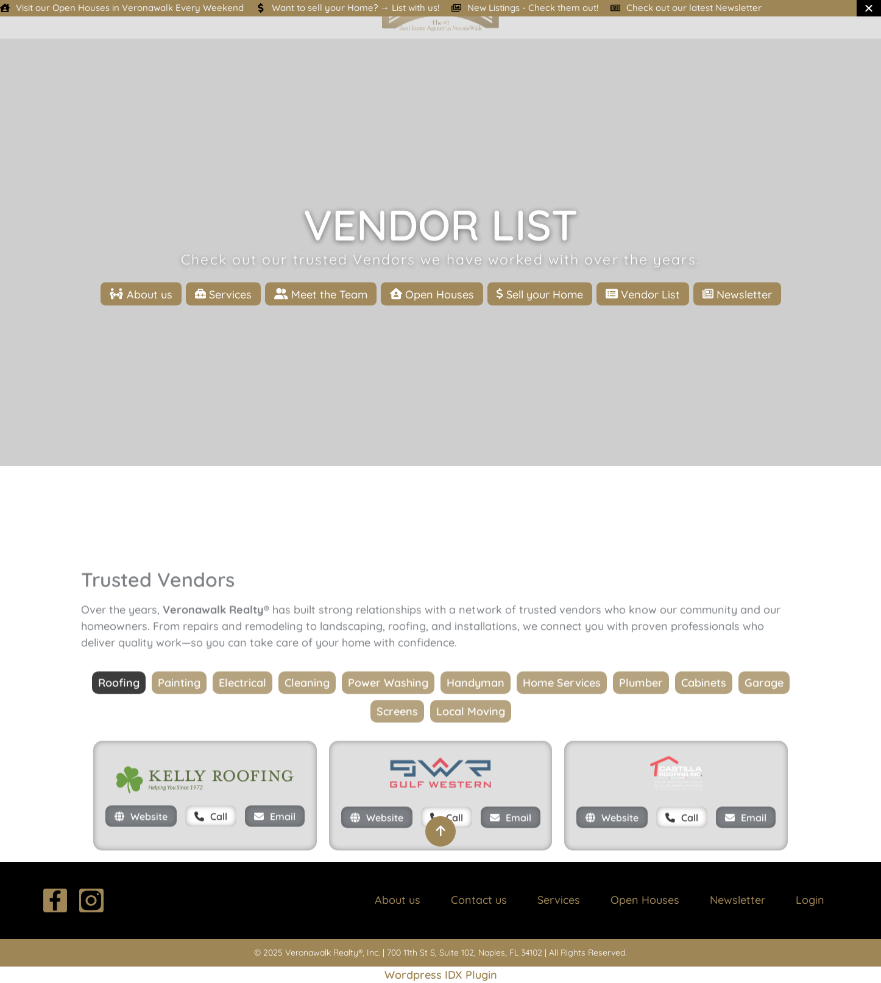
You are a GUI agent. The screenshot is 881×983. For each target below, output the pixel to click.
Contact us (479, 900)
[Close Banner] (869, 8)
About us (397, 900)
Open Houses (644, 900)
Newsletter (737, 900)
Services (558, 900)
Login (810, 900)
